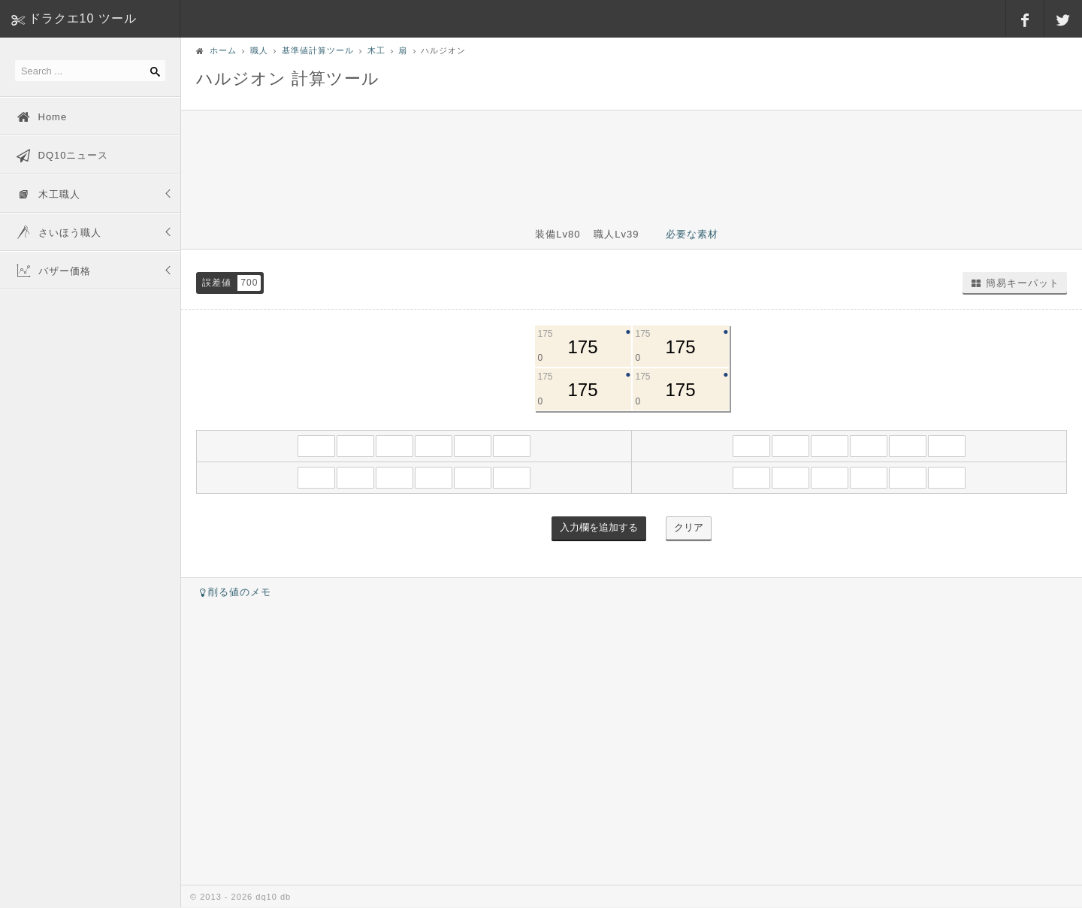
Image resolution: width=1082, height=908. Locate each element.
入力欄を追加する (599, 527)
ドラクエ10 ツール (83, 18)
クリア (688, 527)
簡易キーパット (1014, 283)
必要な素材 (692, 234)
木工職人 (47, 193)
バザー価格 (53, 269)
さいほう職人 (58, 231)
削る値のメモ (233, 592)
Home (41, 115)
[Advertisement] (631, 159)
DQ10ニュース (61, 154)
